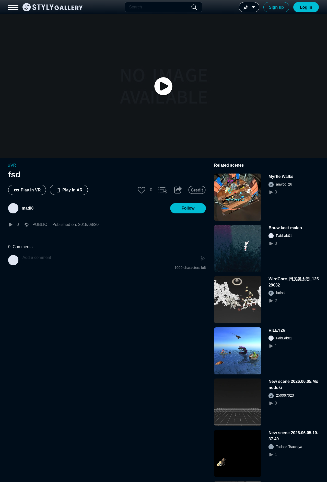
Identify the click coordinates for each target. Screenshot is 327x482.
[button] (141, 190)
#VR (12, 165)
